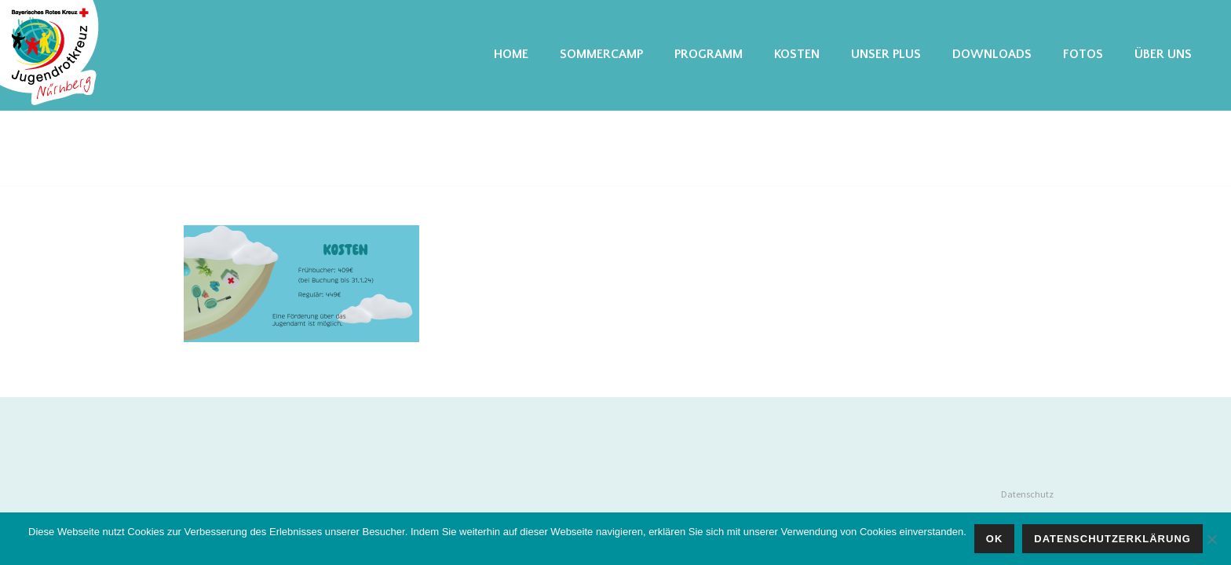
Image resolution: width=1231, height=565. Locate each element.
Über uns (1163, 54)
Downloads (992, 54)
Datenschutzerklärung (1112, 539)
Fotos (1083, 54)
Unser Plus (886, 54)
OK (994, 539)
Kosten (797, 54)
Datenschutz (1027, 494)
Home (511, 54)
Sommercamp (601, 54)
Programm (708, 54)
